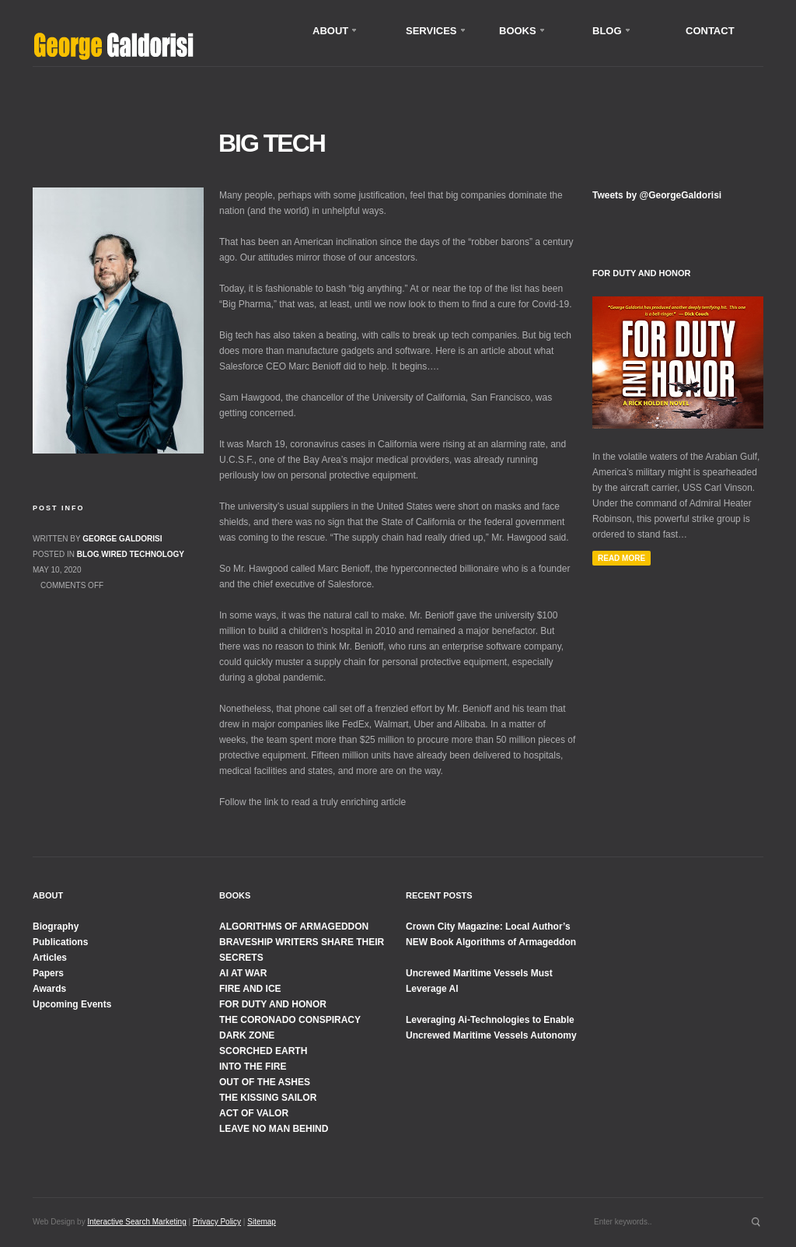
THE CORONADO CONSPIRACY (290, 1019)
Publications (60, 942)
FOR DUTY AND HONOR (272, 1004)
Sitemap (261, 1221)
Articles (50, 957)
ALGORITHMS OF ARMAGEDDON (293, 926)
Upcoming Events (72, 1004)
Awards (49, 988)
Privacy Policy (217, 1221)
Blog (88, 554)
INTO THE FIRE (252, 1066)
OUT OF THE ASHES (264, 1082)
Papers (48, 973)
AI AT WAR (243, 973)
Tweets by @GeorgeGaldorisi (656, 195)
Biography (56, 926)
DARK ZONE (246, 1035)
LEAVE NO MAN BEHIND (273, 1128)
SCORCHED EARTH (263, 1051)
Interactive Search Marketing (136, 1221)
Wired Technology (142, 554)
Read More (621, 558)
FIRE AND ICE (250, 988)
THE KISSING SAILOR (267, 1097)
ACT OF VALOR (253, 1113)
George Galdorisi (122, 538)
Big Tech (271, 143)
